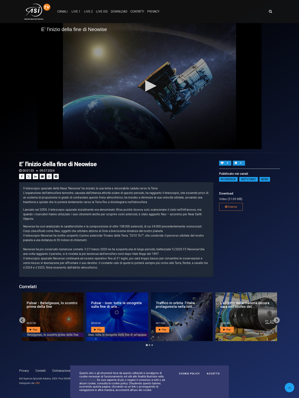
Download (119, 11)
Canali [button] (62, 11)
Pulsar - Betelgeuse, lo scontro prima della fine (52, 305)
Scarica (231, 206)
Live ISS (102, 11)
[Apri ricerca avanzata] (270, 11)
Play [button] (33, 329)
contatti (137, 11)
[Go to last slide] (22, 320)
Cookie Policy (189, 373)
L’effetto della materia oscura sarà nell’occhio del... (244, 305)
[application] (149, 86)
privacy (153, 11)
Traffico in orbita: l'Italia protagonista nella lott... (175, 305)
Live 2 (88, 11)
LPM (37, 383)
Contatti (40, 370)
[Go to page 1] (147, 345)
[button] (149, 85)
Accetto (213, 373)
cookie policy (87, 379)
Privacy (24, 370)
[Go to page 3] (152, 345)
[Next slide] (277, 320)
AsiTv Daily (248, 179)
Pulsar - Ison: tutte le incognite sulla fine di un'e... (116, 305)
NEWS (264, 179)
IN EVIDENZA (228, 179)
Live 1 (76, 11)
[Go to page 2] (149, 345)
